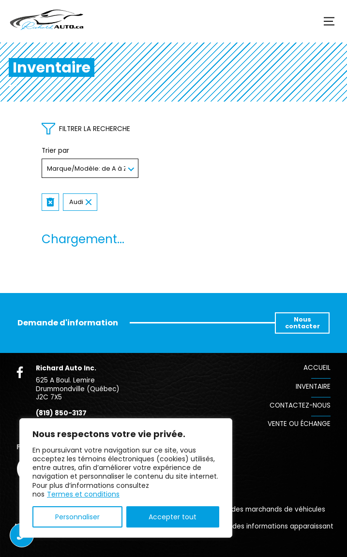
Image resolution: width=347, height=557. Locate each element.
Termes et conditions (83, 494)
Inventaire (313, 386)
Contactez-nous (300, 405)
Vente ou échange (299, 423)
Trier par (55, 151)
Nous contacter (302, 322)
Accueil (317, 367)
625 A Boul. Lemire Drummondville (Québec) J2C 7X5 (78, 389)
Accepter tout (172, 517)
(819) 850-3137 (61, 413)
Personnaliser (77, 517)
